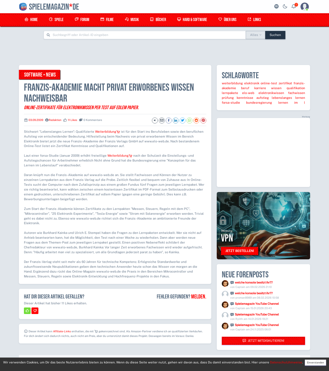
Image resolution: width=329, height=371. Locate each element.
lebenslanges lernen (288, 97)
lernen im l (291, 102)
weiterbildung (232, 83)
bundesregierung (259, 102)
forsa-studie (231, 102)
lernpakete (230, 93)
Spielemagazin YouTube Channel (257, 303)
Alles (254, 35)
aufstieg (262, 97)
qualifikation (296, 88)
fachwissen (296, 93)
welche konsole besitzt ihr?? (254, 282)
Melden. (198, 296)
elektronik (251, 83)
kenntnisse (245, 97)
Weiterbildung (107, 131)
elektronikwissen (271, 93)
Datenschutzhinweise (286, 362)
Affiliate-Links (62, 331)
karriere (260, 88)
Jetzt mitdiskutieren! (263, 341)
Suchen (275, 35)
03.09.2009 (36, 120)
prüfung (228, 97)
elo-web (248, 93)
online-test (269, 83)
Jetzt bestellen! (239, 251)
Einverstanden (315, 362)
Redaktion (55, 120)
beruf (245, 88)
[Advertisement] (164, 51)
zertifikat (285, 83)
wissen (276, 88)
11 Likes (72, 120)
